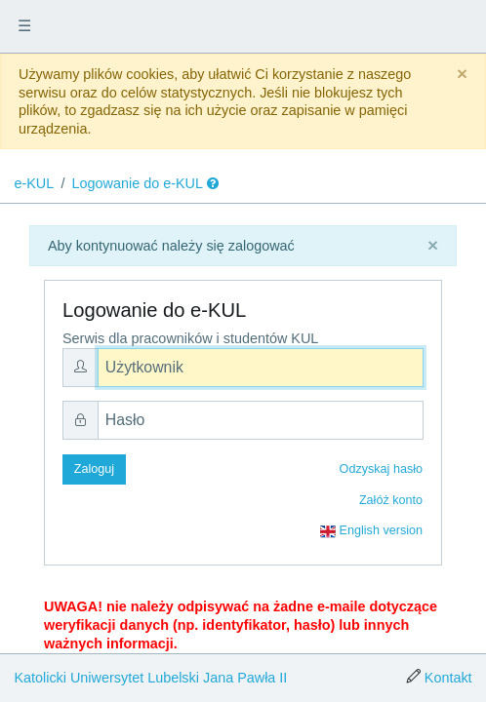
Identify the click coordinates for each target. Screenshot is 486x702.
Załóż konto (391, 500)
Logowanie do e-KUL (137, 183)
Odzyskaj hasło (381, 469)
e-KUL (34, 183)
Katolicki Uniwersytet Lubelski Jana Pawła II (150, 677)
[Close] (462, 75)
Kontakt (448, 677)
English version (371, 531)
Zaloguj (94, 469)
